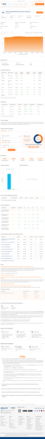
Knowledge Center (25, 435)
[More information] (18, 26)
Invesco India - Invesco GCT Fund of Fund (7, 242)
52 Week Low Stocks (30, 425)
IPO (9, 419)
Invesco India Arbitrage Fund (6, 246)
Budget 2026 (17, 435)
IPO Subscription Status (25, 434)
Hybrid (18, 246)
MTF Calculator (37, 419)
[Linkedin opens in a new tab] (39, 411)
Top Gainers (28, 422)
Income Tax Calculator (38, 426)
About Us (8, 4)
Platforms (25, 4)
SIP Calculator (18, 377)
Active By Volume (29, 427)
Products (10, 416)
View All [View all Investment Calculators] (43, 343)
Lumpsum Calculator (21, 373)
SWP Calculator (37, 421)
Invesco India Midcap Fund (5, 253)
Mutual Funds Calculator (7, 128)
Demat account (31, 365)
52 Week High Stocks (30, 424)
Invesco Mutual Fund (39, 311)
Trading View (20, 420)
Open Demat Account (39, 4)
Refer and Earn (40, 434)
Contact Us (2, 423)
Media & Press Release (4, 422)
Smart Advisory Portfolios (13, 427)
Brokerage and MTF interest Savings (10, 435)
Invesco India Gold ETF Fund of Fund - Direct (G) (5, 211)
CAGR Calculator (37, 424)
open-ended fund (6, 319)
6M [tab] (4, 32)
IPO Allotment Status (32, 434)
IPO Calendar (19, 434)
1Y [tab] (7, 32)
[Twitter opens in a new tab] (41, 411)
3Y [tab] (10, 32)
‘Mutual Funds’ (21, 367)
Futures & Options (12, 420)
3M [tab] (2, 32)
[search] (25, 1)
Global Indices (29, 421)
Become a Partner (41, 1)
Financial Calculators (38, 416)
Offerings (16, 4)
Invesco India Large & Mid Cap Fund (7, 249)
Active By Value (29, 426)
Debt (18, 256)
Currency (10, 422)
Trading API (20, 423)
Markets (21, 4)
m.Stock (16, 362)
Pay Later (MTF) (11, 424)
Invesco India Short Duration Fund (6, 256)
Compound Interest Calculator (39, 425)
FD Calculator (37, 422)
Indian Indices (29, 419)
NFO (36, 434)
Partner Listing (3, 424)
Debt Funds (6, 331)
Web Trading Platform (21, 419)
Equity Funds (36, 331)
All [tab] (12, 32)
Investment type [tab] (3, 130)
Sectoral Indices (29, 420)
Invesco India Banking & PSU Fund (6, 258)
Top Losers (28, 423)
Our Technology (3, 419)
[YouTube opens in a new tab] (43, 411)
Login (32, 4)
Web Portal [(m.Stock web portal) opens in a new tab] (20, 421)
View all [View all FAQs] (22, 400)
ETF (9, 421)
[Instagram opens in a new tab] (37, 411)
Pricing (12, 4)
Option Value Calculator (38, 427)
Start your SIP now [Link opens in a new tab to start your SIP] (12, 149)
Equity (18, 244)
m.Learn (35, 1)
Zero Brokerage (7, 366)
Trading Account (14, 434)
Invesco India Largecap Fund (5, 244)
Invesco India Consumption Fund (6, 251)
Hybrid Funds (22, 332)
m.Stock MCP (20, 424)
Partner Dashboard (21, 422)
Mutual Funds (11, 423)
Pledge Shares (11, 425)
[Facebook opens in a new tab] (35, 411)
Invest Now (40, 12)
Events (21, 435)
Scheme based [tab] (10, 130)
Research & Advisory (12, 426)
